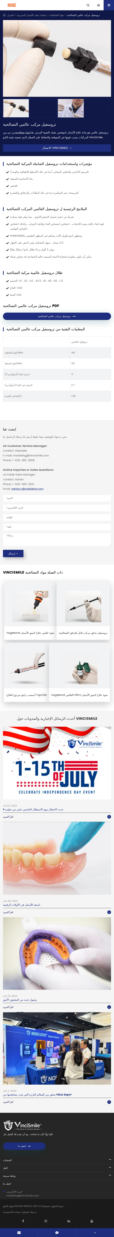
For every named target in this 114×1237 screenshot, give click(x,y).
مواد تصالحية (23, 132)
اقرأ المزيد (57, 817)
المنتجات (7, 1160)
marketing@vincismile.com (22, 1196)
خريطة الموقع (30, 1212)
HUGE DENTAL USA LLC (29, 1206)
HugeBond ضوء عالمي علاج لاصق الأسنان (30, 633)
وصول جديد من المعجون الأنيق (20, 1000)
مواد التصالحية (57, 15)
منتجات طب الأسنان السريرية (31, 15)
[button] (108, 107)
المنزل (10, 15)
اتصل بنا (24, 1146)
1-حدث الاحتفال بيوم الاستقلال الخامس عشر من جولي (33, 809)
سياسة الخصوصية (12, 1212)
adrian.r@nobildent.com (27, 489)
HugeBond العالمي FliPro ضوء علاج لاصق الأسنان (79, 695)
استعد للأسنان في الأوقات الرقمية (21, 905)
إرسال (13, 553)
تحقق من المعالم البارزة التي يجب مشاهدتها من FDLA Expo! (37, 1095)
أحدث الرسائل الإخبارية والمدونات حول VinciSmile (57, 719)
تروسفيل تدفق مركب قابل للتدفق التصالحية (83, 633)
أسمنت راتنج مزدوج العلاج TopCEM (26, 695)
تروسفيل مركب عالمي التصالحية (83, 15)
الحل (5, 1168)
